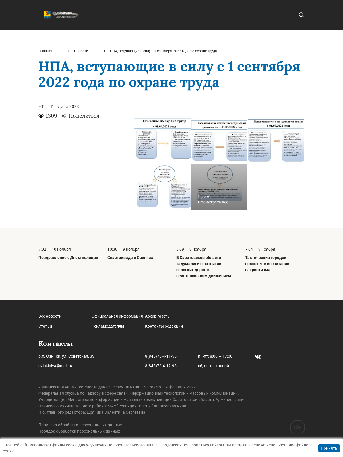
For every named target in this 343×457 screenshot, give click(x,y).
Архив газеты (157, 316)
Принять (329, 448)
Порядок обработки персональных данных (79, 431)
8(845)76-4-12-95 (161, 365)
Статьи (45, 326)
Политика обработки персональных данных (80, 425)
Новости (81, 51)
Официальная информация (117, 316)
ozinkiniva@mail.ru (55, 365)
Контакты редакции (164, 326)
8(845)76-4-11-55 (161, 356)
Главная (45, 51)
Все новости (49, 316)
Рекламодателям (108, 326)
